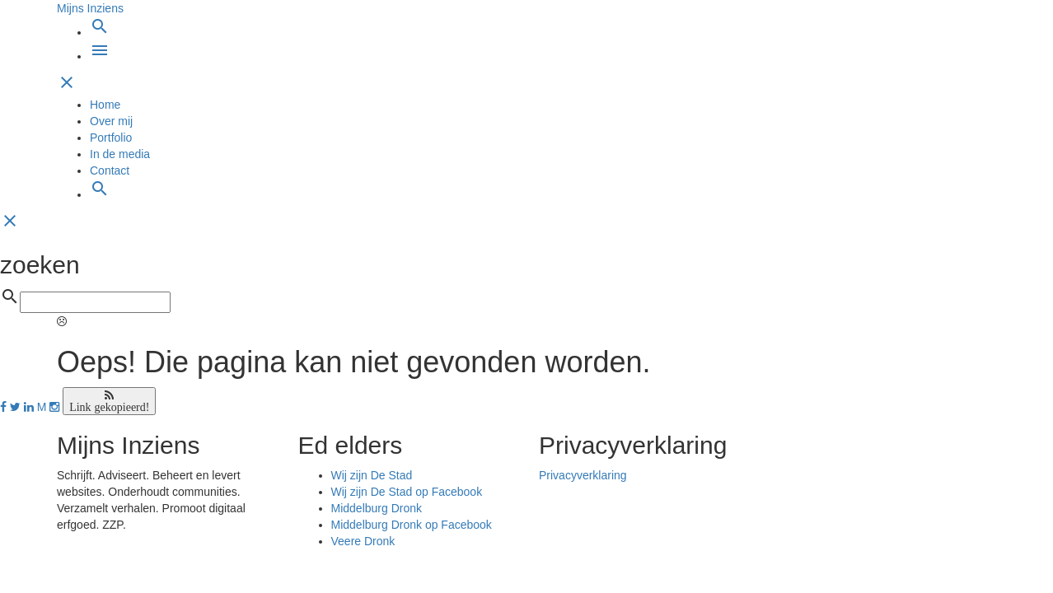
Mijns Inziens (90, 8)
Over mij (111, 121)
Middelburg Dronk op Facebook (411, 524)
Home (105, 104)
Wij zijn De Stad (372, 475)
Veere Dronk (363, 541)
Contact (109, 170)
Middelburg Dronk (377, 508)
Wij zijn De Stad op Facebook (407, 491)
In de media (120, 154)
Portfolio (111, 137)
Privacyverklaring (583, 475)
